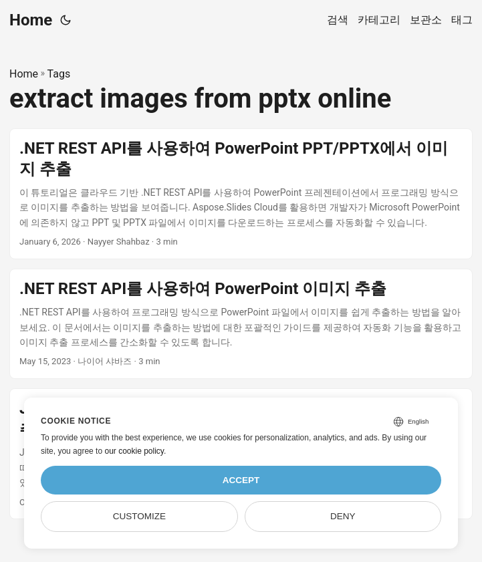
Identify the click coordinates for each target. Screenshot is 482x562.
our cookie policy (134, 451)
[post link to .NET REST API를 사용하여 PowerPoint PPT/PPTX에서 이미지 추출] (241, 194)
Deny (343, 516)
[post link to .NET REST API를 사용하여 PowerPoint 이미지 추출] (241, 323)
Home (30, 20)
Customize (139, 516)
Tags (59, 73)
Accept (241, 480)
